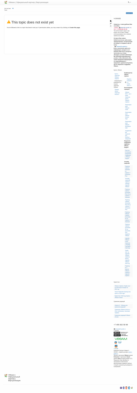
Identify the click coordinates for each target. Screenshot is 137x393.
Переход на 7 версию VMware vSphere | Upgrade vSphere (127, 270)
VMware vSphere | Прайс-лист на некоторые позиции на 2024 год (122, 287)
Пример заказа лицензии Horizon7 (117, 92)
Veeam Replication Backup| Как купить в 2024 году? (123, 292)
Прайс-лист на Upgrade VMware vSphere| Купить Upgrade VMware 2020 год (127, 257)
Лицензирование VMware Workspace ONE (128, 125)
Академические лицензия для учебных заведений (128, 134)
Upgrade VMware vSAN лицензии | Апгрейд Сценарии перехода (127, 243)
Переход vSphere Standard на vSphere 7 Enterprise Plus (127, 171)
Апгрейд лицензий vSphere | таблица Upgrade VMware (127, 182)
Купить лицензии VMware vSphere (117, 76)
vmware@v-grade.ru (126, 27)
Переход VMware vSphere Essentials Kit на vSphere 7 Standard (127, 216)
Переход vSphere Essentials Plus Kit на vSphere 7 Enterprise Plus (128, 204)
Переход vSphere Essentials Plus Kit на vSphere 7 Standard (128, 193)
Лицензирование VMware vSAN (128, 107)
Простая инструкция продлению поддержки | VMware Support (128, 154)
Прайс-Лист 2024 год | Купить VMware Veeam (122, 296)
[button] (129, 2)
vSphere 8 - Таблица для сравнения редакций (121, 306)
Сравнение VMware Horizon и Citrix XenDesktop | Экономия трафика (122, 311)
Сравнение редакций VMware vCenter (122, 316)
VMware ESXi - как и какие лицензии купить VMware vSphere (128, 97)
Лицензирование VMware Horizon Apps (128, 115)
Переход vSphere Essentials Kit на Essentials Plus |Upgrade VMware (127, 230)
